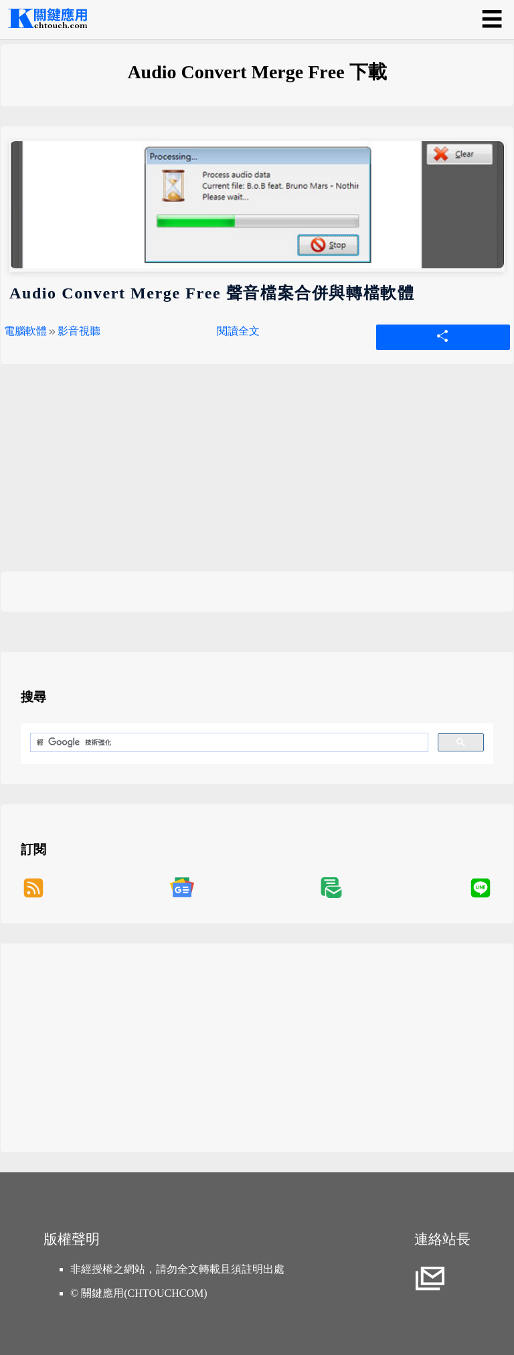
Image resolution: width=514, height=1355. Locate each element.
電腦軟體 (25, 331)
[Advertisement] (257, 477)
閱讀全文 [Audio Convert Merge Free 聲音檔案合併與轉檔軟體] (238, 331)
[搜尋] (228, 743)
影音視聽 (79, 331)
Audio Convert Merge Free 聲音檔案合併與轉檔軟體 (212, 293)
